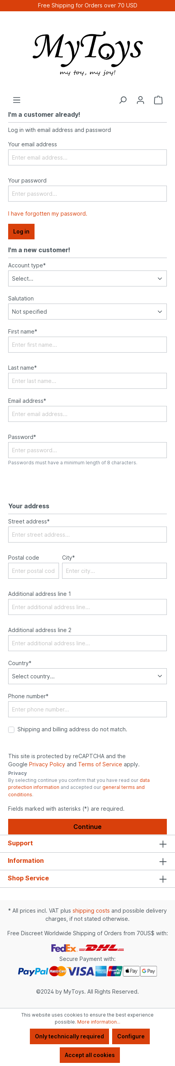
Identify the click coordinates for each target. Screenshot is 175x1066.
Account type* (27, 265)
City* (68, 557)
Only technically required (69, 1036)
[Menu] (17, 100)
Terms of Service (100, 764)
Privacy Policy (47, 764)
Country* (19, 663)
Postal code (23, 557)
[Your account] (140, 100)
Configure (131, 1036)
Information (26, 860)
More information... (98, 1022)
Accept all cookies (90, 1055)
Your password (27, 180)
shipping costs (91, 910)
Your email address (32, 144)
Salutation (21, 298)
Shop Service (28, 878)
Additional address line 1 (39, 593)
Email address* (27, 400)
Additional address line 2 (39, 630)
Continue (87, 827)
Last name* (22, 367)
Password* (22, 437)
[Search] (123, 100)
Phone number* (28, 696)
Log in (21, 231)
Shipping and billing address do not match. (72, 729)
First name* (22, 331)
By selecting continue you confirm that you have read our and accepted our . (79, 787)
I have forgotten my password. (47, 213)
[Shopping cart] (158, 100)
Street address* (29, 521)
